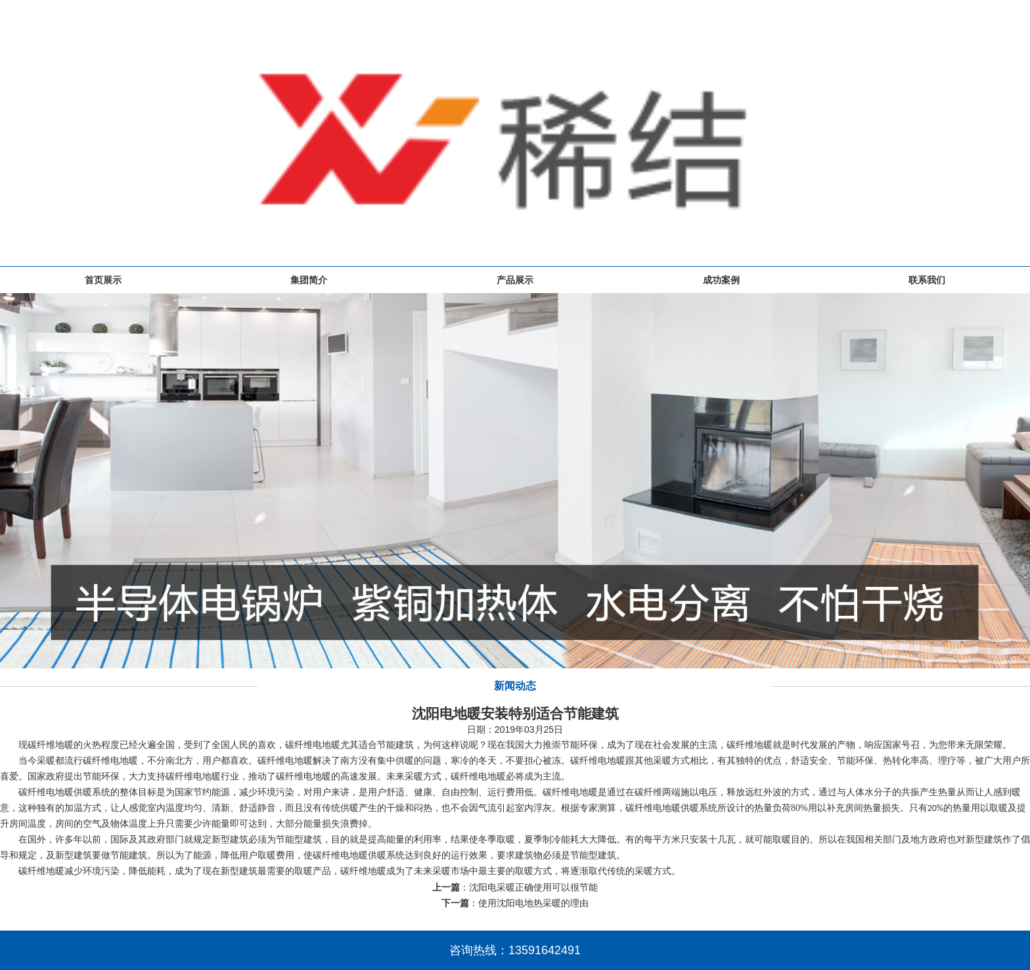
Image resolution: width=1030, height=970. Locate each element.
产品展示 (515, 280)
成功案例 (721, 280)
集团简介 (308, 280)
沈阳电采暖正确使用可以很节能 (533, 887)
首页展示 (103, 280)
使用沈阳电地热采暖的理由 (533, 903)
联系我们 (926, 280)
